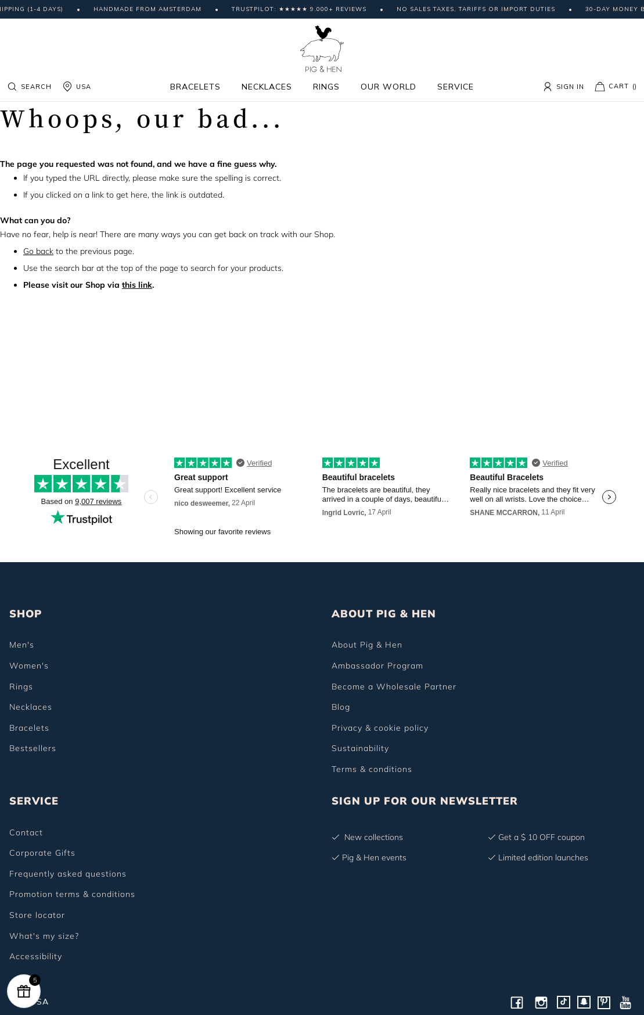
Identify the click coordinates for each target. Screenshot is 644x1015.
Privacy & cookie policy (380, 728)
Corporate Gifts (42, 853)
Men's (21, 644)
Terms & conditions (372, 769)
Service (455, 86)
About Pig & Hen (367, 644)
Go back (38, 251)
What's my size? (44, 936)
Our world (388, 86)
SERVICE (34, 800)
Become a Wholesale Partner (394, 686)
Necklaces (267, 86)
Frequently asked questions (68, 874)
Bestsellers (32, 748)
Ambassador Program (377, 665)
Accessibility (35, 956)
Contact (26, 832)
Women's (29, 665)
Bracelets (195, 86)
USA (76, 86)
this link (137, 285)
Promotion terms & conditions (72, 894)
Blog (341, 707)
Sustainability (360, 748)
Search (29, 86)
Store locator (37, 915)
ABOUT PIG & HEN (384, 613)
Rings (326, 86)
